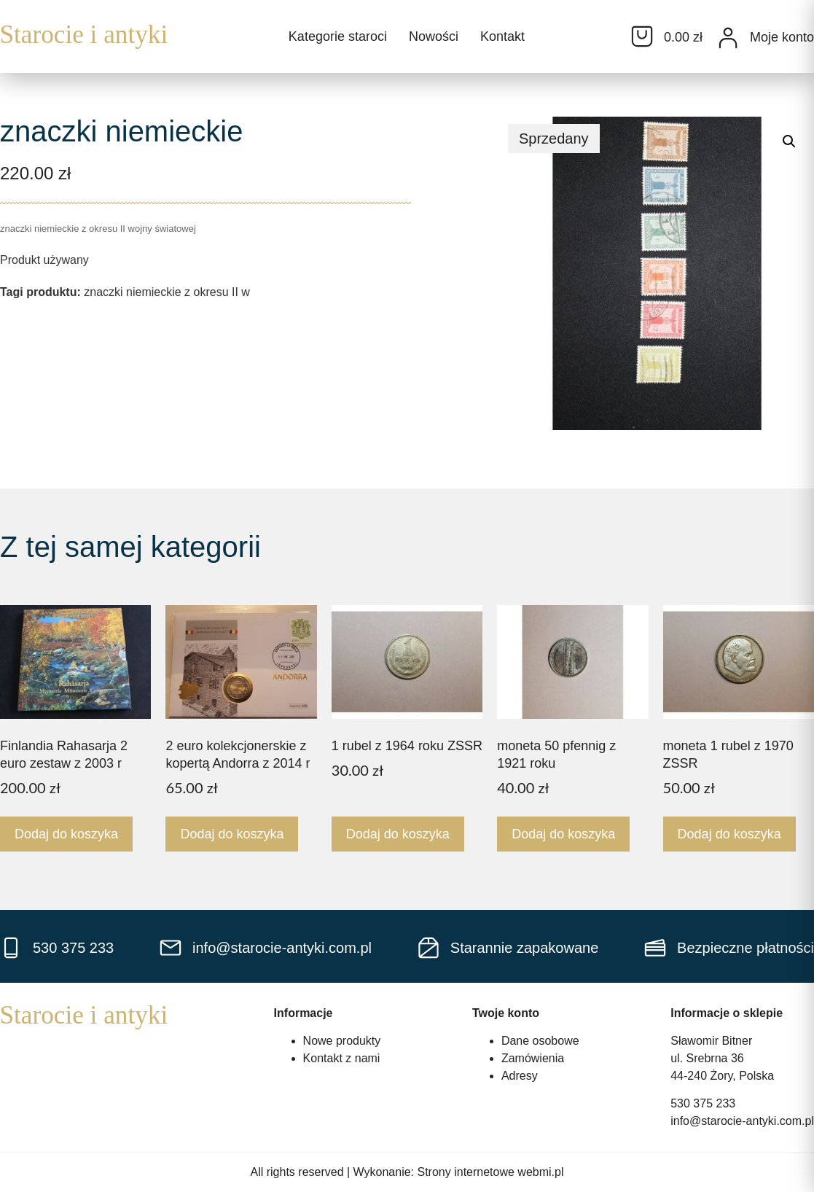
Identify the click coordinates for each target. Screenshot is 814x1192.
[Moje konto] (728, 38)
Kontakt (502, 36)
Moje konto (782, 37)
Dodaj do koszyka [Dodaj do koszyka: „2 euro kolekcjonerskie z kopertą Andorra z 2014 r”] (231, 834)
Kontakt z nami (341, 1058)
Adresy (519, 1076)
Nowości (433, 36)
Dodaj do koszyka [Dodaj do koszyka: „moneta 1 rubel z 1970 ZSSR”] (729, 834)
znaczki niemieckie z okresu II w (167, 292)
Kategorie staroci (338, 36)
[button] (789, 141)
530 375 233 (702, 1103)
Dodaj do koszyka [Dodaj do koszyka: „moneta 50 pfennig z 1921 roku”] (563, 834)
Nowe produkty (342, 1041)
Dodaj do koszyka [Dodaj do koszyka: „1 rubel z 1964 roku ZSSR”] (398, 834)
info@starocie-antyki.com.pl (742, 1121)
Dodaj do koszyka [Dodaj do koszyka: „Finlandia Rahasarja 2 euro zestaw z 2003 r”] (66, 834)
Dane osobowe (540, 1041)
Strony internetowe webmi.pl (491, 1172)
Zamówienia (532, 1058)
